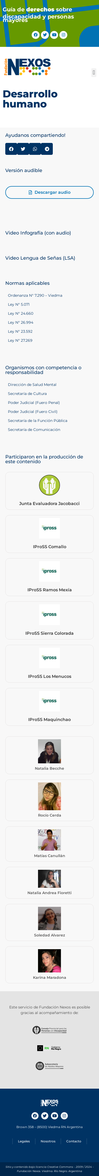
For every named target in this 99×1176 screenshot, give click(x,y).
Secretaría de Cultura (27, 393)
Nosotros (48, 1141)
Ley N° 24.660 (20, 313)
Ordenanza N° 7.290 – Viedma (35, 295)
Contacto (73, 1141)
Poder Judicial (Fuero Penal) (34, 402)
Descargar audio (52, 192)
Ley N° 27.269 (20, 340)
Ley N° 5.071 (19, 304)
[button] (93, 72)
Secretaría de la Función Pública (37, 420)
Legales (24, 1141)
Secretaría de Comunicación (34, 429)
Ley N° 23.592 (20, 331)
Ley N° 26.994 (20, 322)
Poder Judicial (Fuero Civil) (33, 411)
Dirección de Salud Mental (32, 384)
